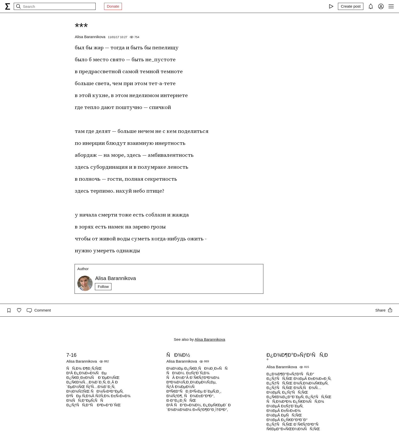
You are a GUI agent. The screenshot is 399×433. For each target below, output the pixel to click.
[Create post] (350, 6)
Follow (103, 286)
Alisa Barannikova (90, 37)
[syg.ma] (7, 6)
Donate (113, 6)
